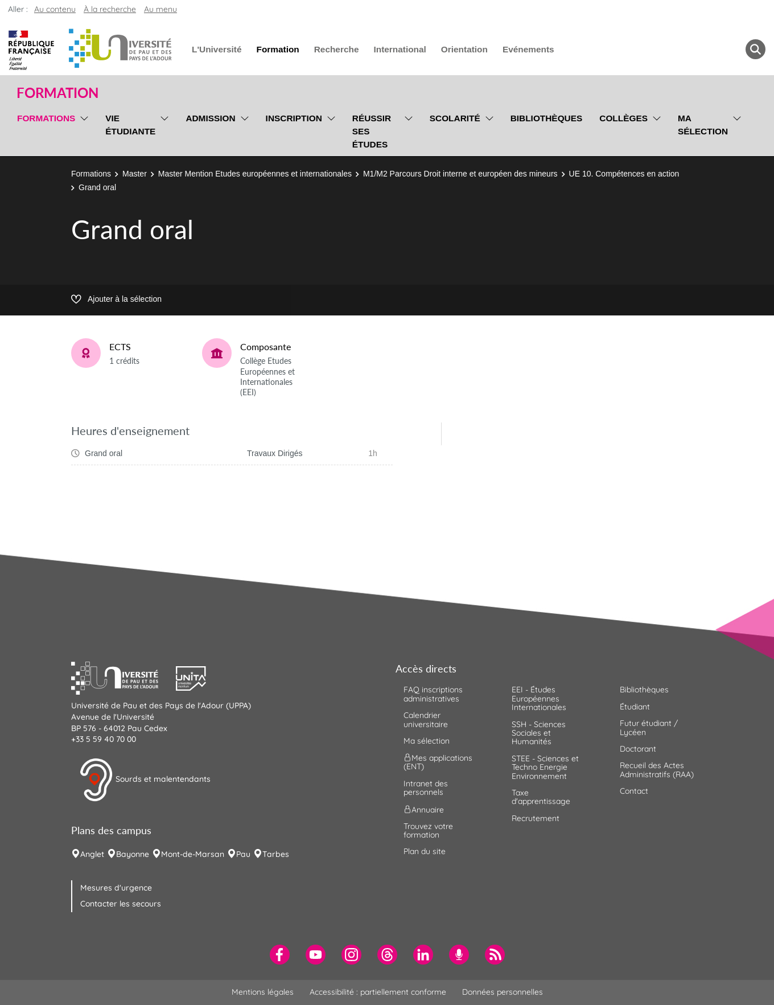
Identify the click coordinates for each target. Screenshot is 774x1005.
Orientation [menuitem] (464, 49)
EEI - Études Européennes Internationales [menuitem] (539, 698)
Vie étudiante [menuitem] (130, 124)
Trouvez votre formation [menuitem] (428, 830)
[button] (123, 677)
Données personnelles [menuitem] (502, 992)
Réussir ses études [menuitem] (371, 131)
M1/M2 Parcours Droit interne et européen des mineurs (460, 173)
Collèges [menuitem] (623, 118)
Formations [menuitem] (46, 118)
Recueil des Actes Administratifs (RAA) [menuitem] (657, 769)
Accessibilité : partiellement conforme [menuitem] (378, 992)
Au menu (160, 9)
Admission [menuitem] (210, 118)
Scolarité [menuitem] (455, 118)
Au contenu (55, 9)
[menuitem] (280, 955)
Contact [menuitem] (634, 791)
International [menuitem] (399, 49)
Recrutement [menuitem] (535, 818)
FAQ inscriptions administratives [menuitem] (433, 693)
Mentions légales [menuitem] (263, 992)
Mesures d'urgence (116, 888)
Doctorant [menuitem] (638, 749)
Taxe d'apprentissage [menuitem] (541, 796)
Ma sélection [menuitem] (703, 124)
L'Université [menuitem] (216, 49)
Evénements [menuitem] (528, 49)
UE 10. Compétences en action (624, 173)
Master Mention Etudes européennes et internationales (255, 173)
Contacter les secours (120, 904)
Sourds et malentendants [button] (145, 780)
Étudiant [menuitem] (635, 707)
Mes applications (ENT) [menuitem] (438, 762)
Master (134, 173)
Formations (91, 173)
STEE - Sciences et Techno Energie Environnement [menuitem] (545, 767)
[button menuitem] (755, 49)
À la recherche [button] (110, 9)
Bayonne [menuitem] (132, 854)
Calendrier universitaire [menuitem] (426, 719)
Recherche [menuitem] (336, 49)
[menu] (82, 129)
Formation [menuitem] (277, 49)
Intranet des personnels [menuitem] (426, 787)
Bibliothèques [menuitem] (546, 118)
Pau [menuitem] (243, 854)
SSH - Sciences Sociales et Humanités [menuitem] (539, 733)
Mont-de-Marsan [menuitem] (192, 854)
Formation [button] (57, 93)
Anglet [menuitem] (92, 854)
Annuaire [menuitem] (424, 809)
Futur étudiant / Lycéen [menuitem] (649, 727)
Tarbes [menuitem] (275, 854)
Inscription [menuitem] (294, 118)
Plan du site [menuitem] (425, 851)
